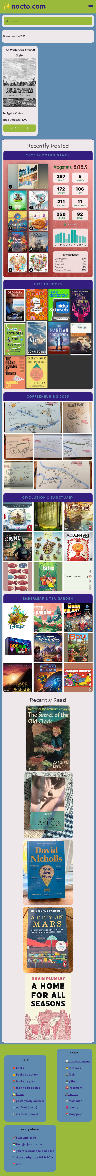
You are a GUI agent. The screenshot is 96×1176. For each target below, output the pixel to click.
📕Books (18, 1068)
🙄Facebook (73, 1068)
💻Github (71, 1081)
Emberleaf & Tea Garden (48, 598)
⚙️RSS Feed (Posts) (24, 1107)
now (19, 1164)
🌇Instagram (73, 1087)
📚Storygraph (74, 1114)
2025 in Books (48, 284)
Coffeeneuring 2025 (48, 396)
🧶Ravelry (71, 1107)
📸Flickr (70, 1074)
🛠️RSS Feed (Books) (25, 1114)
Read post (19, 128)
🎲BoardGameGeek (77, 1061)
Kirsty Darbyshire (27, 1157)
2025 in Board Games (48, 155)
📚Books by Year (23, 1081)
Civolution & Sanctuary (48, 497)
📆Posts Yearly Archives (28, 1100)
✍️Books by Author (25, 1074)
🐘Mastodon (73, 1100)
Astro (33, 1137)
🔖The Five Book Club (26, 1087)
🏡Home (18, 1094)
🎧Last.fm (71, 1094)
